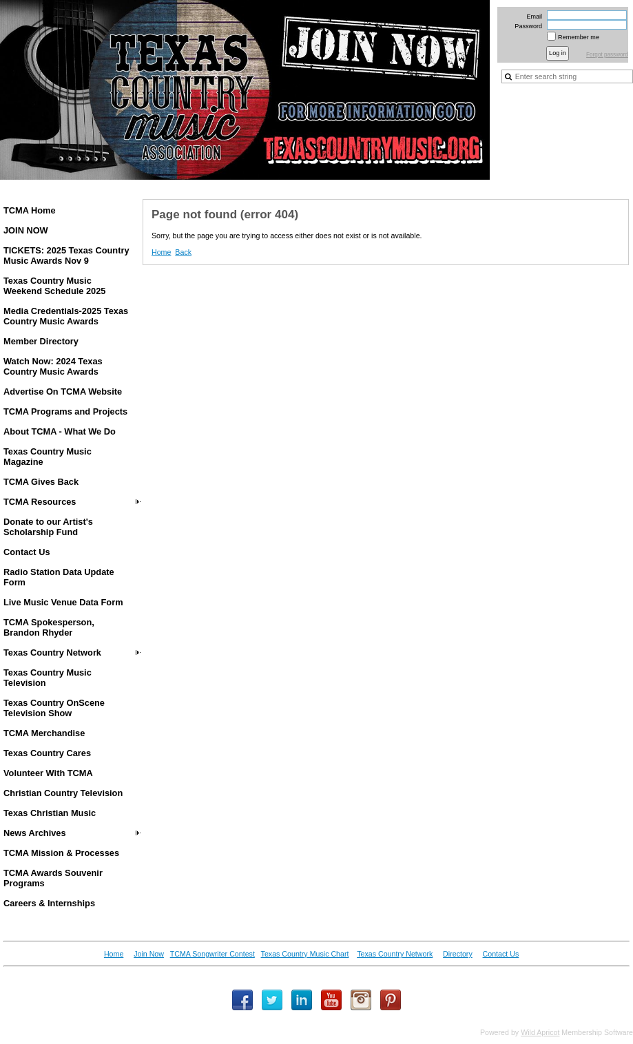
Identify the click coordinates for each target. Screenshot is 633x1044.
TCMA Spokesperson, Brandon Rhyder (48, 627)
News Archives (34, 833)
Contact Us (26, 552)
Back (183, 252)
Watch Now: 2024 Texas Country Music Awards (53, 366)
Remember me (578, 37)
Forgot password (607, 55)
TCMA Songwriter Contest (212, 954)
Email (532, 16)
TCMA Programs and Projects (65, 411)
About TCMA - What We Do (59, 431)
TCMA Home (29, 210)
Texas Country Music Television (47, 677)
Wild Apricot (540, 1032)
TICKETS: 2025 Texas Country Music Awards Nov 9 (66, 255)
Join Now (149, 954)
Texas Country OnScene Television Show (54, 708)
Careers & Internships (49, 903)
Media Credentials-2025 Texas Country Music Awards (65, 316)
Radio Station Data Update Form (58, 577)
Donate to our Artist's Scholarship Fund (48, 526)
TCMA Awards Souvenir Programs (53, 878)
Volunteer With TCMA (48, 773)
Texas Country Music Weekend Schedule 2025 (54, 285)
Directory (458, 954)
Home (161, 252)
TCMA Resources (39, 502)
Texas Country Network (52, 652)
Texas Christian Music (49, 813)
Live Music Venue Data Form (63, 602)
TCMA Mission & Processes (61, 853)
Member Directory (41, 341)
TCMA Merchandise (44, 733)
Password (526, 26)
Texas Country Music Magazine (47, 456)
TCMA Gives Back (41, 482)
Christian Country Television (63, 793)
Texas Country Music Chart (305, 954)
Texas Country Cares (47, 753)
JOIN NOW (25, 230)
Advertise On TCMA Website (62, 391)
